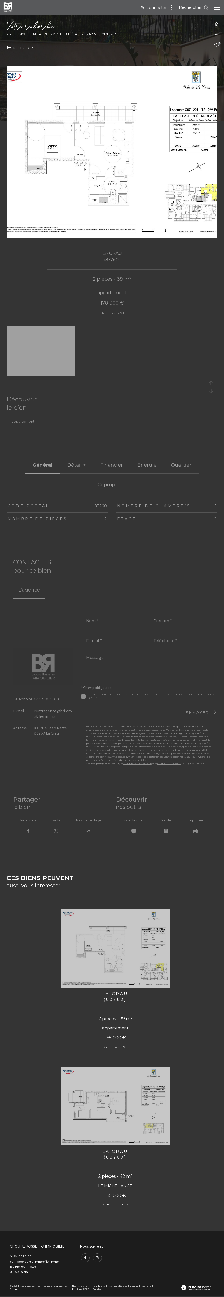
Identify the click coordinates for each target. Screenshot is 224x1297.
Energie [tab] (147, 465)
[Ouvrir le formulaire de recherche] (193, 7)
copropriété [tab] (112, 485)
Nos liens (146, 1287)
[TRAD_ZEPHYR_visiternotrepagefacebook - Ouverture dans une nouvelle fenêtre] (84, 1258)
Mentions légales (118, 1287)
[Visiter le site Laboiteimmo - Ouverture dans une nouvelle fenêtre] (196, 1289)
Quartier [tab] (181, 465)
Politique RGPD (80, 1290)
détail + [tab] (76, 465)
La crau (80, 34)
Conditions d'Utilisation (169, 763)
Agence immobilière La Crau (28, 34)
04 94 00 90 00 (47, 699)
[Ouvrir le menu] (217, 7)
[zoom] (41, 374)
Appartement (99, 34)
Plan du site (98, 1287)
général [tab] (42, 465)
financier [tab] (111, 465)
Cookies (97, 1290)
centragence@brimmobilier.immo (34, 1263)
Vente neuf (61, 34)
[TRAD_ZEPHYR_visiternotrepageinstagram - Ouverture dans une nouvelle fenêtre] (96, 1258)
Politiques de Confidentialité (137, 763)
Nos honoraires (80, 1287)
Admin (134, 1287)
